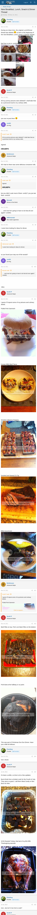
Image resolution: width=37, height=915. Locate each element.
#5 (35, 161)
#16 (35, 904)
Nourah (9, 200)
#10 (35, 266)
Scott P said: (5, 134)
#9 (35, 240)
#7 (35, 207)
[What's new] (31, 2)
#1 (35, 26)
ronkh (9, 123)
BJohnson (10, 154)
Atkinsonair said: (7, 244)
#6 (35, 176)
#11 (35, 299)
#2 (35, 97)
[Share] (33, 27)
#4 (35, 130)
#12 (35, 590)
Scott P (9, 90)
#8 (35, 224)
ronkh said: (5, 180)
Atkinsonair (11, 217)
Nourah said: (6, 270)
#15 (35, 772)
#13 (35, 623)
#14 (35, 756)
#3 (35, 115)
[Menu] (2, 2)
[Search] (35, 2)
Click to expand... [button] (19, 610)
